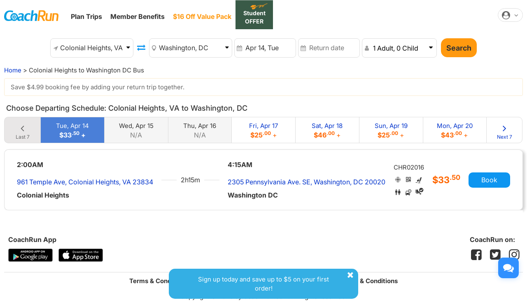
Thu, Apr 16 (199, 130)
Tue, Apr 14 (72, 130)
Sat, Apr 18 (327, 130)
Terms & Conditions (158, 281)
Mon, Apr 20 (455, 130)
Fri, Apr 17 (263, 130)
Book (489, 180)
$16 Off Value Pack (202, 16)
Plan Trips (86, 16)
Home (12, 70)
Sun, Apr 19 (391, 130)
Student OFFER (254, 17)
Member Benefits (137, 16)
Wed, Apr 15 (136, 130)
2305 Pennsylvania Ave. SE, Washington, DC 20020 (306, 182)
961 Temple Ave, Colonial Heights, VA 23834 (85, 182)
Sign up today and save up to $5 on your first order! (277, 281)
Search (458, 48)
